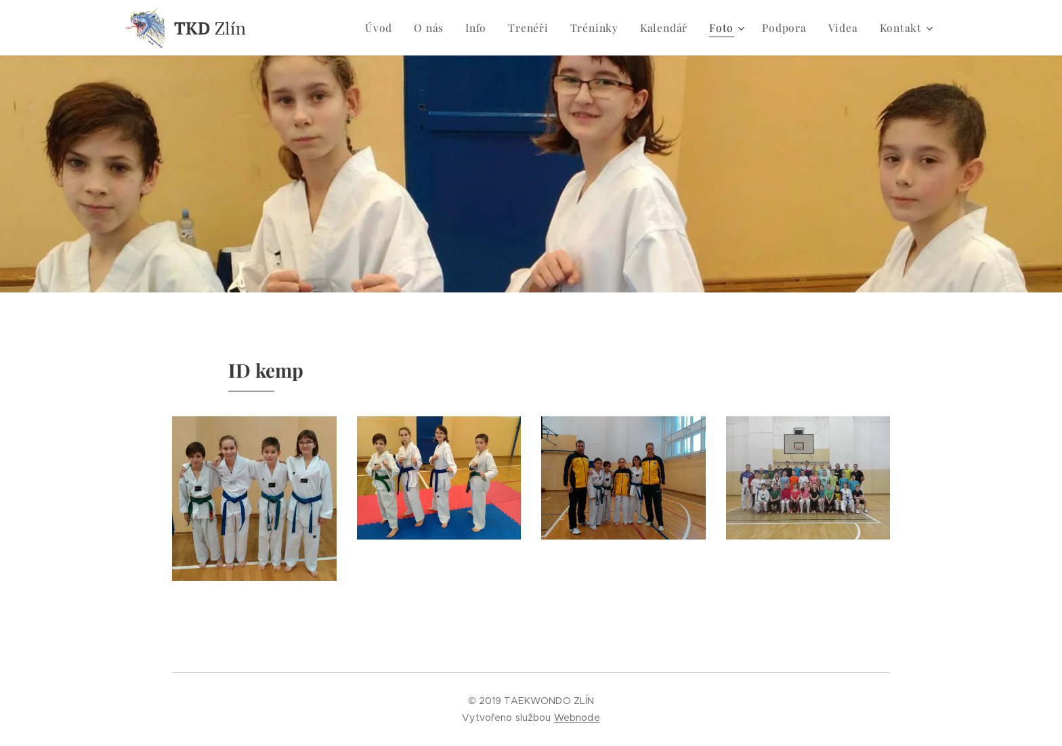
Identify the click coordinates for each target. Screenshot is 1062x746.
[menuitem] (392, 28)
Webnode (577, 717)
